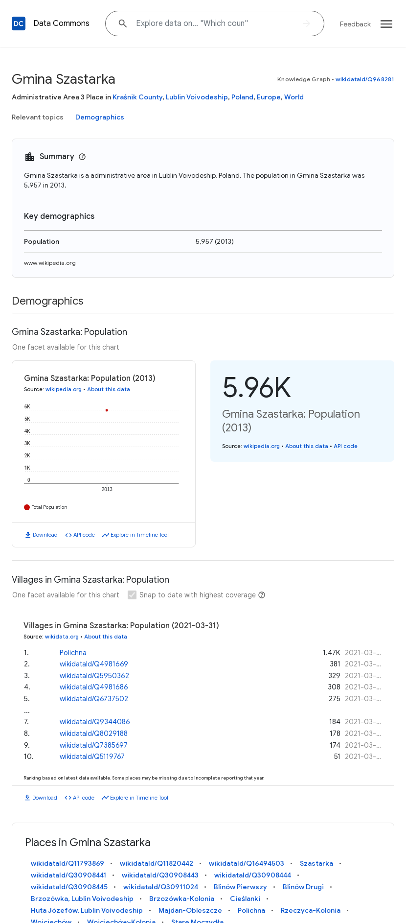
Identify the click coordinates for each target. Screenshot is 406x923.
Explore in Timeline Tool (140, 534)
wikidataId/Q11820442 (156, 863)
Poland (242, 97)
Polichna (73, 652)
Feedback (355, 24)
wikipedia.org (63, 389)
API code (84, 534)
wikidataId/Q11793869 (67, 863)
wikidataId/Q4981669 (94, 664)
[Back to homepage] (18, 23)
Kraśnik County (137, 97)
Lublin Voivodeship (197, 97)
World (294, 97)
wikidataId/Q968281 (365, 79)
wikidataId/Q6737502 (94, 698)
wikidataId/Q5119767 (92, 756)
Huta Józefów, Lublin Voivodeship (87, 910)
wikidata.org (62, 636)
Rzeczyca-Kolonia (310, 910)
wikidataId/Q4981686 (94, 687)
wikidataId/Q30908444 (252, 875)
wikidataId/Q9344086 (95, 721)
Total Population (50, 507)
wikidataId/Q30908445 (69, 886)
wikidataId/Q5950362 (94, 675)
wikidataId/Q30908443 (160, 875)
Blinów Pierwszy (240, 886)
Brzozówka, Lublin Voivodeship (82, 898)
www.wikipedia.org (50, 262)
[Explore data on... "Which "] (214, 23)
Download (45, 534)
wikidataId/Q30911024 (160, 886)
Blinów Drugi (303, 886)
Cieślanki (245, 898)
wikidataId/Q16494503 (246, 863)
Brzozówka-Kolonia (181, 898)
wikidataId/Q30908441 (68, 875)
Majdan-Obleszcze (190, 910)
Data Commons (61, 23)
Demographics (99, 117)
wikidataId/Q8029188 (94, 733)
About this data (108, 389)
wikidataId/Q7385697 (94, 745)
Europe (269, 97)
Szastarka (316, 863)
